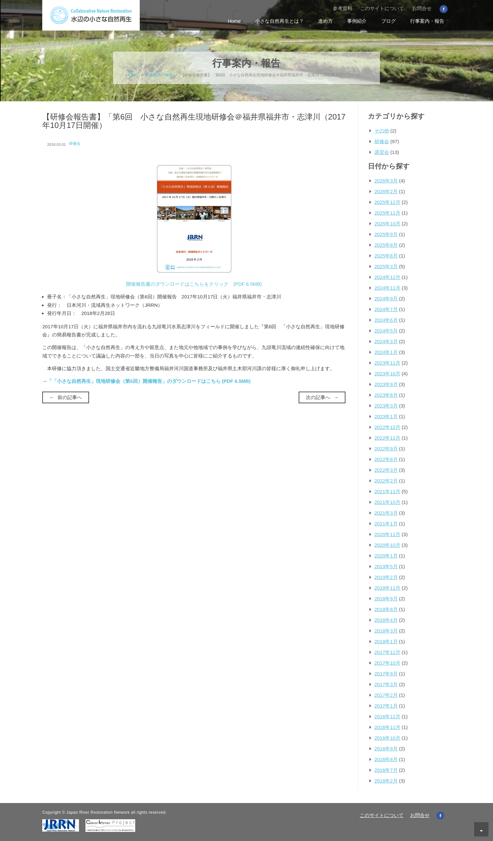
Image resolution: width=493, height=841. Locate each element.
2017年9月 (386, 673)
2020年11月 (387, 534)
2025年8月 (386, 245)
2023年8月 (386, 395)
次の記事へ (318, 397)
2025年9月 (386, 234)
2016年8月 (386, 759)
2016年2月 (386, 781)
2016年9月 (386, 748)
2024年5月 (386, 330)
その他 (381, 130)
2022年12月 (387, 427)
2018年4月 (386, 620)
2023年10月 (387, 373)
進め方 (325, 21)
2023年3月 (386, 405)
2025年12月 (387, 202)
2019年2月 (386, 577)
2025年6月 (386, 255)
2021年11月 (387, 491)
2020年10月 (387, 545)
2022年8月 (386, 459)
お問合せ (422, 8)
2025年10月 (387, 223)
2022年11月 (387, 438)
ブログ (388, 21)
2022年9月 (386, 448)
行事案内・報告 (427, 21)
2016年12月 (387, 716)
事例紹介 (357, 21)
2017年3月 (386, 684)
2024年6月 (386, 320)
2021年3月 (386, 513)
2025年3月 (386, 266)
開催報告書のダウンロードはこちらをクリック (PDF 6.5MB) (194, 284)
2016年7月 (386, 770)
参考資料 (342, 8)
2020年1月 (386, 556)
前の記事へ (70, 397)
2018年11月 (387, 588)
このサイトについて (382, 8)
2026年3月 (386, 180)
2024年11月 (387, 288)
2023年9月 (386, 384)
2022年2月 (386, 480)
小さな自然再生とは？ (279, 21)
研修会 (75, 143)
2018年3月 (386, 631)
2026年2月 (386, 191)
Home (234, 21)
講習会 (381, 152)
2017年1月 (386, 706)
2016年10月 (387, 738)
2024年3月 (386, 341)
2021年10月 (387, 502)
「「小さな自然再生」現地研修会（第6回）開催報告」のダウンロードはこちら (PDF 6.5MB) (149, 381)
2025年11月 (387, 213)
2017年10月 (387, 663)
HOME (132, 75)
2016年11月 (387, 727)
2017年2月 (386, 695)
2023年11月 (387, 363)
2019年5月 (386, 566)
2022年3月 (386, 470)
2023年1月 (386, 416)
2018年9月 (386, 598)
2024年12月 (387, 277)
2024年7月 (386, 309)
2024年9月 (386, 298)
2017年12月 (387, 652)
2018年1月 (386, 641)
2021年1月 (386, 523)
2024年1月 (386, 352)
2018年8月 (386, 609)
